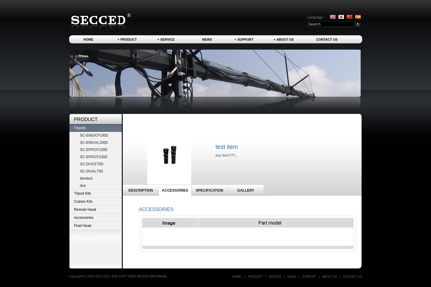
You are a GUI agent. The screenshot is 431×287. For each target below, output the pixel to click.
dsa (83, 186)
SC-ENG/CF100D (94, 135)
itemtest (86, 178)
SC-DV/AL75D (91, 171)
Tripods (80, 128)
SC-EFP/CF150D (93, 150)
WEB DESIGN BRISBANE (147, 276)
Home (88, 39)
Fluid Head (82, 226)
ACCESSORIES (175, 190)
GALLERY (245, 190)
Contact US (327, 39)
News (207, 39)
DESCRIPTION (140, 190)
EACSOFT (120, 276)
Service (167, 39)
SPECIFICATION (209, 190)
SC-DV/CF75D (92, 164)
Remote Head (85, 209)
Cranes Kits (83, 201)
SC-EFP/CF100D (93, 157)
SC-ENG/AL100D (94, 143)
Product (129, 39)
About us (285, 39)
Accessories (83, 218)
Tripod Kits (82, 193)
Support (246, 39)
